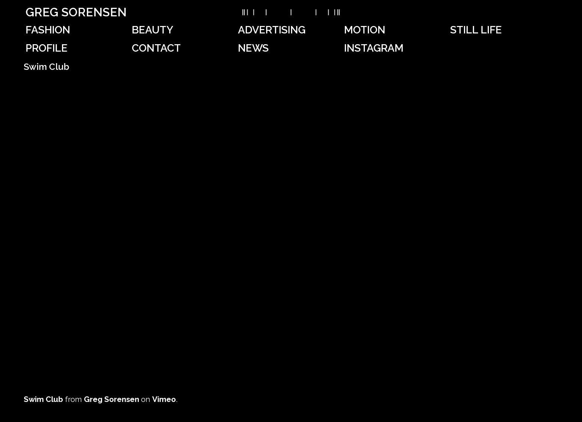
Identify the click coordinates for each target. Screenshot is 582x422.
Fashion (48, 30)
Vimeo (164, 399)
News (253, 48)
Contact (156, 48)
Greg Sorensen (76, 12)
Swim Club (43, 399)
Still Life (476, 30)
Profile (47, 48)
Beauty (152, 30)
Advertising (271, 30)
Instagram (373, 48)
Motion (364, 30)
